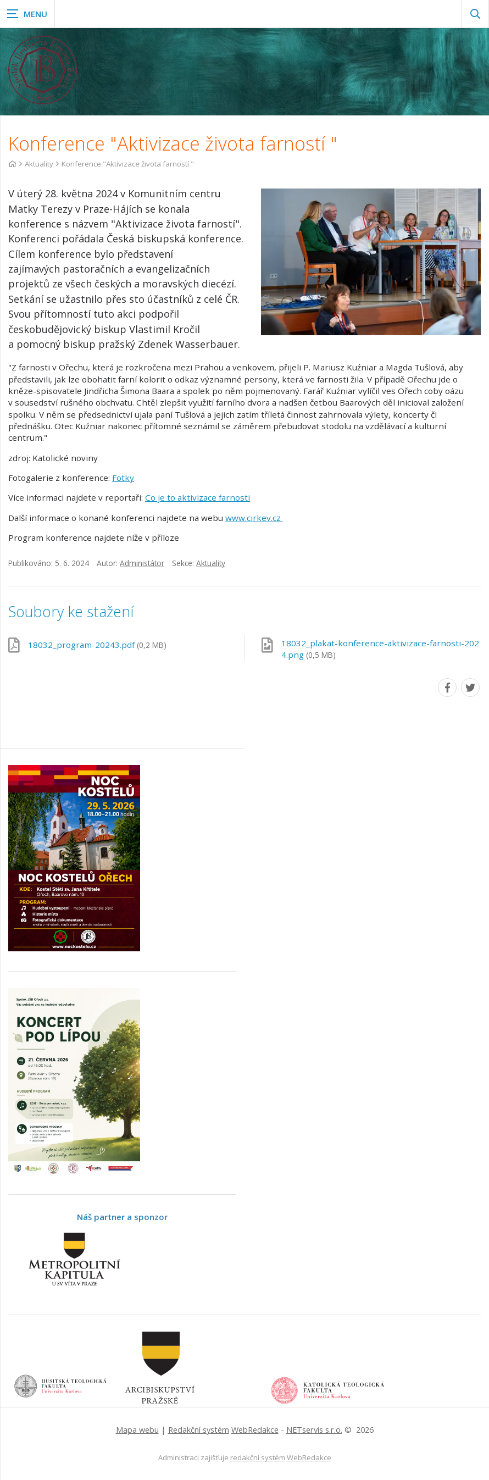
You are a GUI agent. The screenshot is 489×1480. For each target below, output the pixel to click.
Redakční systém (198, 1429)
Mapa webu (137, 1429)
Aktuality (39, 164)
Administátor (142, 563)
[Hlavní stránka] (12, 164)
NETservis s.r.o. (314, 1429)
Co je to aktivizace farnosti (197, 497)
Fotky (123, 477)
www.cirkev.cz (254, 517)
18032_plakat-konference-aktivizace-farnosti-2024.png (380, 649)
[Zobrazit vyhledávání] (475, 13)
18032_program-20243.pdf (97, 644)
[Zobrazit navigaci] (27, 13)
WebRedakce (255, 1429)
